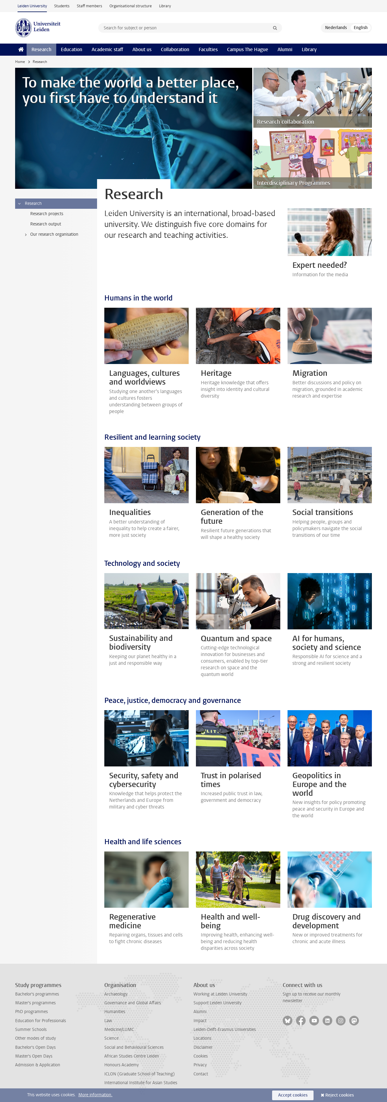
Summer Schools (31, 1029)
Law (108, 1021)
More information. (95, 1095)
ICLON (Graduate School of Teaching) (139, 1074)
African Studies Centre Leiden (131, 1056)
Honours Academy (121, 1065)
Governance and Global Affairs (132, 1003)
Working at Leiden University (220, 994)
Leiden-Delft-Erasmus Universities (225, 1029)
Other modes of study (35, 1038)
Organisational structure (130, 5)
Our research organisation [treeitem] (50, 234)
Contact (201, 1074)
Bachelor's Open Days (35, 1047)
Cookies (201, 1056)
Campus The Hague (247, 49)
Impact (200, 1021)
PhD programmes (31, 1012)
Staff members (89, 5)
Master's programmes (35, 1003)
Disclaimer (203, 1047)
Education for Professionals (40, 1021)
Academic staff (107, 49)
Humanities (114, 1012)
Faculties (208, 49)
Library (165, 5)
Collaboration (175, 49)
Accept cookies (292, 1095)
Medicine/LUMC (119, 1029)
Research (41, 49)
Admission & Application (37, 1065)
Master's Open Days (33, 1056)
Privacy (200, 1065)
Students (62, 5)
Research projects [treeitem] (46, 214)
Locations (202, 1038)
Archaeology (116, 994)
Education (71, 49)
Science (111, 1038)
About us (141, 49)
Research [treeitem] (29, 204)
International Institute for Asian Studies (140, 1083)
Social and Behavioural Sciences (134, 1047)
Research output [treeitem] (45, 224)
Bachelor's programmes (37, 994)
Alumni (285, 49)
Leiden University (32, 5)
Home (20, 61)
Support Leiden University (218, 1003)
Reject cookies (339, 1095)
